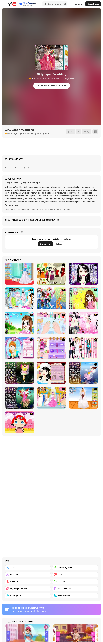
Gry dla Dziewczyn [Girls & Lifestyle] (21, 209)
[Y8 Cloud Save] (75, 588)
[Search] (44, 3)
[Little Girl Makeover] (19, 422)
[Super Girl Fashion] (51, 274)
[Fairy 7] (83, 373)
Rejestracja (93, 4)
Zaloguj (78, 4)
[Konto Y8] (28, 581)
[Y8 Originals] (28, 595)
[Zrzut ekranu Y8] (75, 595)
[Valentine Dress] (83, 323)
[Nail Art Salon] (51, 323)
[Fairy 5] (19, 373)
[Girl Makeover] (51, 348)
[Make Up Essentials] (83, 274)
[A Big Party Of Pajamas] (19, 298)
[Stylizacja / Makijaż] (28, 588)
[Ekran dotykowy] (75, 567)
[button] (11, 205)
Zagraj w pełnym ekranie (51, 85)
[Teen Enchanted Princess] (19, 274)
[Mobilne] (75, 581)
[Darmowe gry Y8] (12, 4)
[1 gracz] (28, 567)
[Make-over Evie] (19, 348)
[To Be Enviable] (83, 298)
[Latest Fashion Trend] (51, 298)
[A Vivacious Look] (19, 323)
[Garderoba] (28, 574)
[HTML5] (75, 574)
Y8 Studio (43, 209)
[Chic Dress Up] (83, 348)
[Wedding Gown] (83, 398)
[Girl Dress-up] (51, 373)
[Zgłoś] (86, 131)
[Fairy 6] (19, 398)
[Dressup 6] (51, 398)
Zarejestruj (45, 244)
